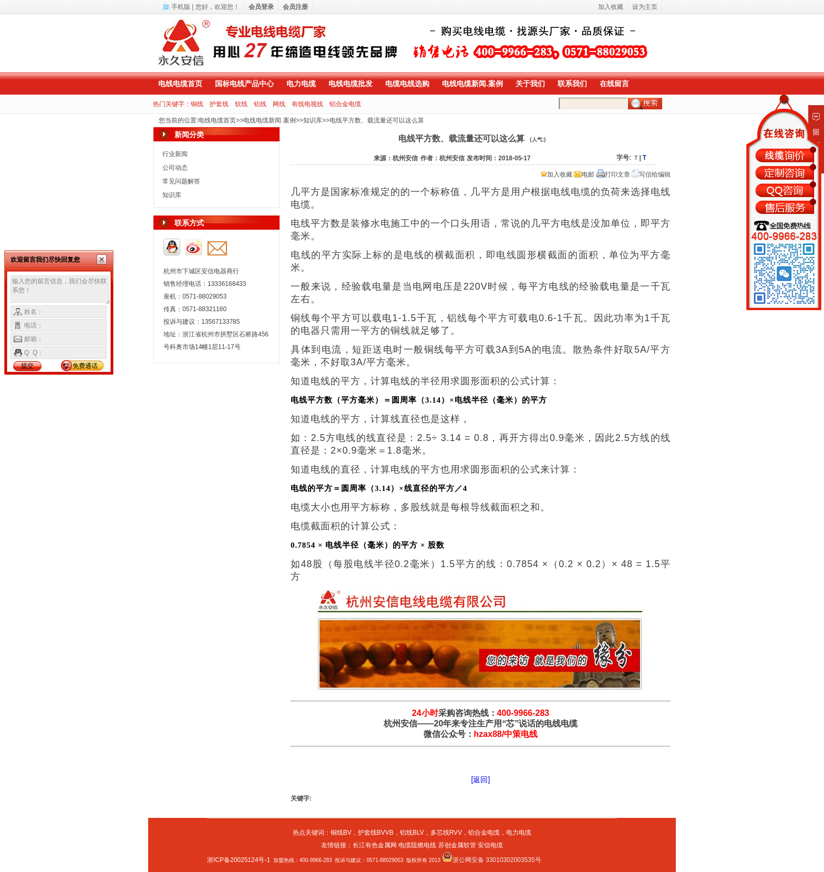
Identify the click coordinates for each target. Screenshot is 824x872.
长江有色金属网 (375, 845)
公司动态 (175, 167)
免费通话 (85, 366)
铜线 (197, 104)
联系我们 (572, 83)
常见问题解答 (181, 181)
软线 (241, 104)
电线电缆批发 (350, 83)
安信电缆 (490, 845)
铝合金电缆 (345, 104)
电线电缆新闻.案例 (472, 83)
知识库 (312, 120)
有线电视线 (307, 104)
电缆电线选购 (407, 83)
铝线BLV (412, 832)
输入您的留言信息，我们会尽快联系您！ (60, 290)
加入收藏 (556, 174)
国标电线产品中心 (244, 83)
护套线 (219, 104)
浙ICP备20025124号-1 (238, 860)
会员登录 (261, 7)
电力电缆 (301, 83)
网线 (279, 104)
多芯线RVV (446, 832)
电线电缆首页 (180, 83)
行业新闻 (175, 154)
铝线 (260, 104)
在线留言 (614, 83)
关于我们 (530, 83)
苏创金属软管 (457, 845)
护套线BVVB (376, 832)
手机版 (180, 7)
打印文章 (613, 174)
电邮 (584, 174)
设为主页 (644, 7)
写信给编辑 (651, 174)
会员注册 (295, 7)
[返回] (480, 779)
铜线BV (341, 832)
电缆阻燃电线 (417, 845)
